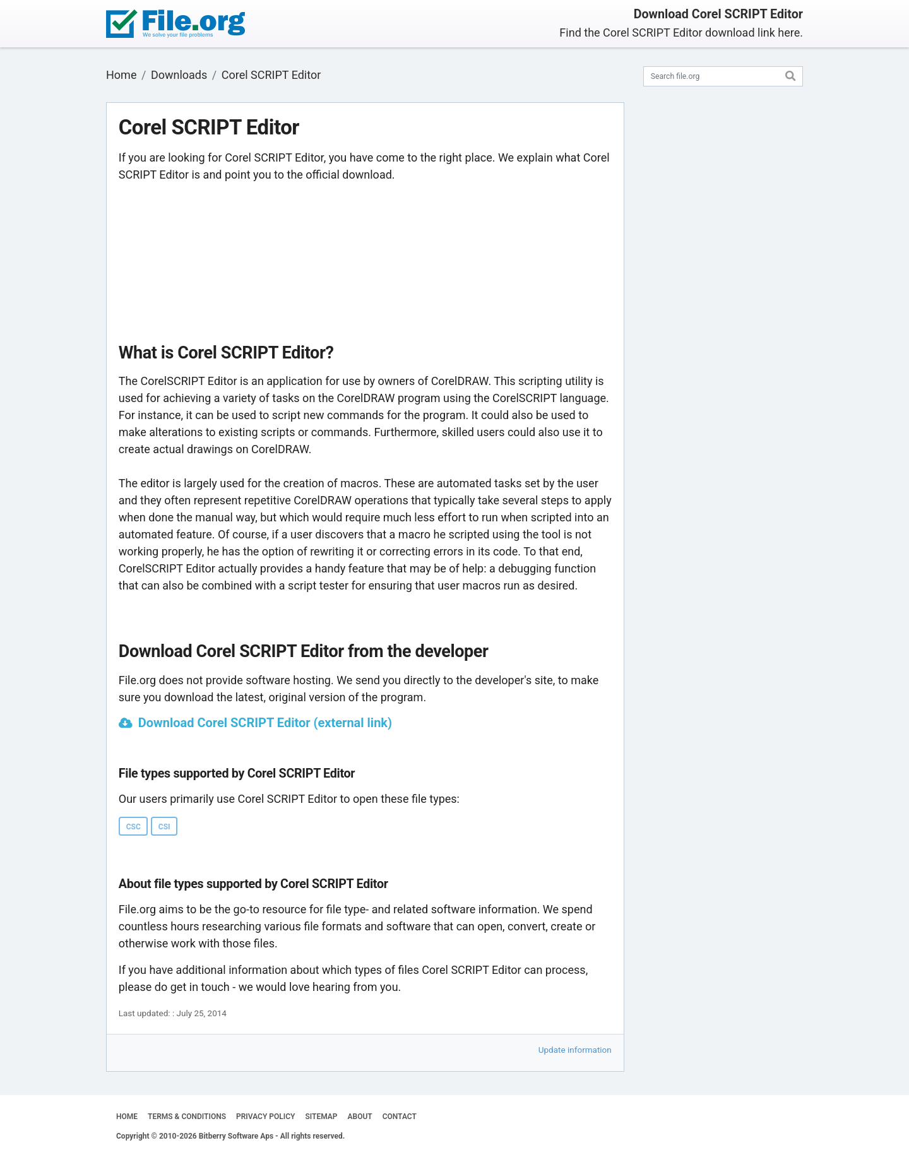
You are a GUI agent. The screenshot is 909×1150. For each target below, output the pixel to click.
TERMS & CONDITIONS (187, 1116)
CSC (133, 826)
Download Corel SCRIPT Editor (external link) (265, 722)
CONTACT (400, 1116)
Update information (575, 1050)
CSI (164, 826)
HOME (127, 1116)
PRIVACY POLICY (265, 1116)
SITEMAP (321, 1116)
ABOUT (360, 1116)
